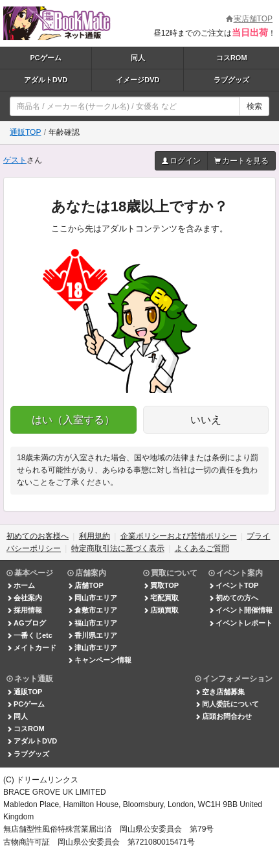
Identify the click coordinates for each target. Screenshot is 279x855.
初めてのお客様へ (37, 536)
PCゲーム (45, 58)
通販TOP (25, 132)
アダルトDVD (45, 80)
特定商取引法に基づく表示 (117, 548)
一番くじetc (29, 635)
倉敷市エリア (92, 610)
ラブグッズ (231, 80)
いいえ (205, 419)
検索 (254, 106)
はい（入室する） (73, 419)
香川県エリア (92, 635)
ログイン (181, 160)
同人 (138, 58)
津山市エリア (92, 647)
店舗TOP (85, 585)
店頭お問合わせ (223, 716)
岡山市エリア (92, 598)
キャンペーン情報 (99, 660)
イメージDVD (137, 80)
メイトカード (31, 647)
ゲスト (15, 160)
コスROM (231, 58)
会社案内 (24, 598)
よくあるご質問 (202, 548)
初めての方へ (233, 598)
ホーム (20, 585)
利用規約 (94, 536)
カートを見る (241, 160)
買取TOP (161, 585)
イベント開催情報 (240, 610)
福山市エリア (92, 623)
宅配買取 (161, 598)
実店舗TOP (249, 18)
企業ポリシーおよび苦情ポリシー (178, 536)
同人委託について (227, 704)
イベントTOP (233, 585)
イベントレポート (240, 623)
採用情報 (24, 610)
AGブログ (26, 623)
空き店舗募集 (220, 692)
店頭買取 (161, 610)
